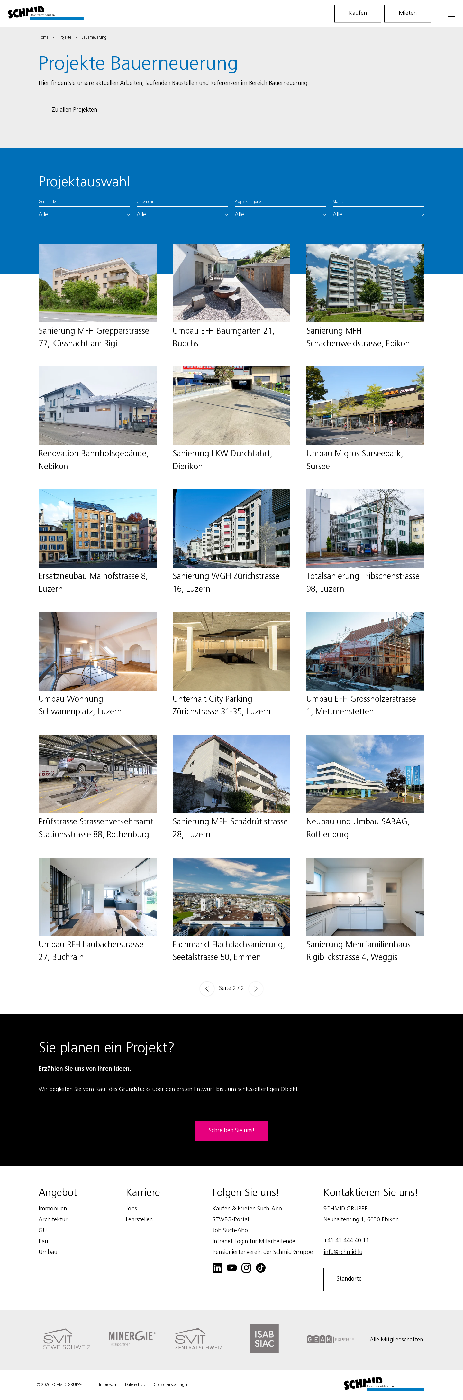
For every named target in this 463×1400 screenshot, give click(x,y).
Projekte (65, 37)
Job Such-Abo (230, 1231)
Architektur (53, 1220)
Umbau (48, 1252)
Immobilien (53, 1209)
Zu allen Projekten (74, 110)
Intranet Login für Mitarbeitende (254, 1242)
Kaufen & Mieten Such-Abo (247, 1209)
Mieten (408, 13)
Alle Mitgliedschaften (396, 1340)
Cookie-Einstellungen (171, 1385)
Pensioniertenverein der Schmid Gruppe (263, 1252)
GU (43, 1231)
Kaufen (358, 13)
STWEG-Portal (231, 1220)
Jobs (131, 1209)
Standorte (349, 1279)
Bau (43, 1242)
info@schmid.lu (343, 1252)
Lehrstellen (139, 1220)
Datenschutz (135, 1385)
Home (43, 37)
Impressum (108, 1385)
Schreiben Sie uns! (232, 1131)
